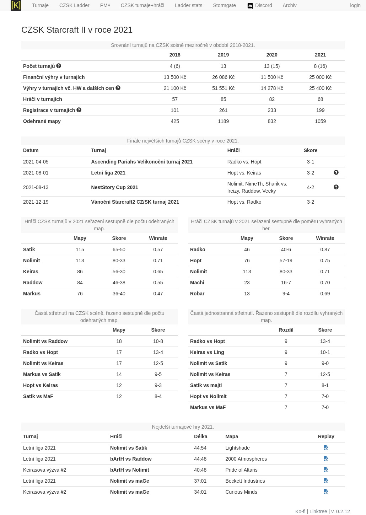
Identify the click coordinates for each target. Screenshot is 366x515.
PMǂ (105, 5)
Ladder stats (188, 5)
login (355, 5)
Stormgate (224, 5)
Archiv (290, 5)
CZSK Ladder (74, 5)
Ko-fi (300, 511)
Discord (259, 6)
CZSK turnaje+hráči (143, 5)
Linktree (318, 511)
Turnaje (40, 5)
